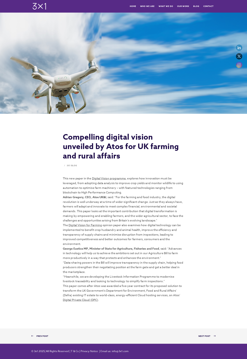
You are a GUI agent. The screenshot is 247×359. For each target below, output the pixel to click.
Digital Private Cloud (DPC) (80, 300)
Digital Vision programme (109, 178)
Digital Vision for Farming (85, 225)
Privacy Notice (89, 351)
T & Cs (74, 351)
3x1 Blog (72, 165)
